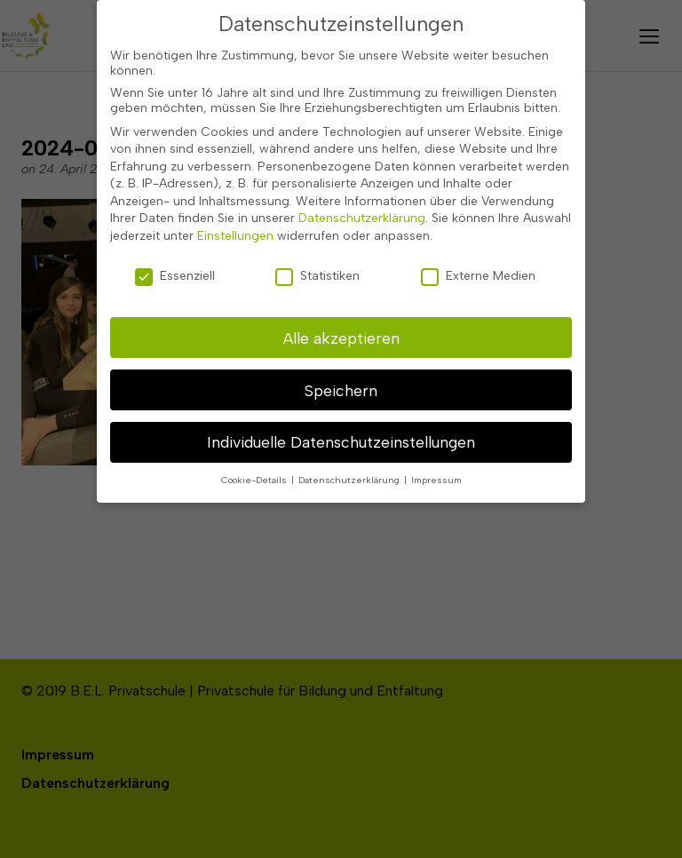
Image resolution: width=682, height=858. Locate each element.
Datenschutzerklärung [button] (350, 474)
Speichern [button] (341, 383)
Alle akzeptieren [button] (341, 331)
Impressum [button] (436, 474)
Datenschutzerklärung (361, 211)
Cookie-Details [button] (255, 474)
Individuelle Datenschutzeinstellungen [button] (341, 435)
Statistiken (317, 268)
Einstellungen (235, 229)
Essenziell (175, 268)
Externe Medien (478, 268)
